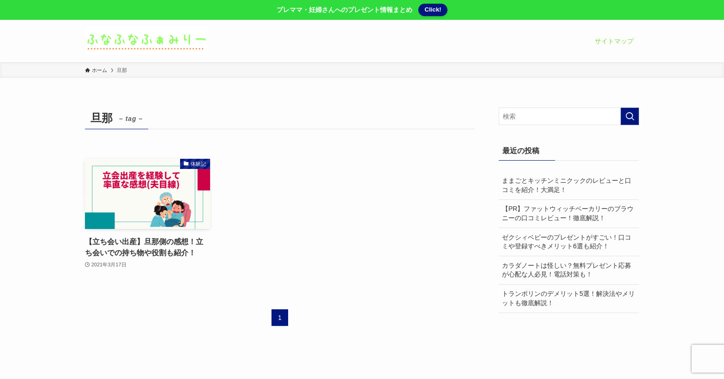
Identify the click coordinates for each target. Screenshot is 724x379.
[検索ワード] (569, 116)
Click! (433, 9)
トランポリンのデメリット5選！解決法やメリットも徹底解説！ (568, 298)
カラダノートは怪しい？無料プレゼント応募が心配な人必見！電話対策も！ (566, 270)
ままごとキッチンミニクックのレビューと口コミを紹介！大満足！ (566, 185)
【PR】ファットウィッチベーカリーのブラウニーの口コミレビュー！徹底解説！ (568, 213)
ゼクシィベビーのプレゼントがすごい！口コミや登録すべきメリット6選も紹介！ (566, 242)
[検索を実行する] (630, 116)
